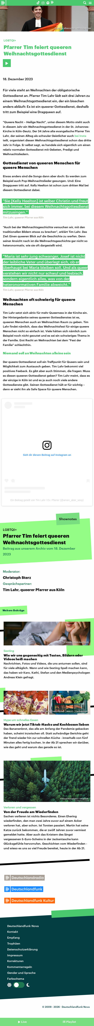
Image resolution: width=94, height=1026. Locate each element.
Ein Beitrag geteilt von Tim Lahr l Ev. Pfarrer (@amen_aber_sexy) (47, 500)
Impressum (15, 955)
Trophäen (13, 943)
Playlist (71, 1021)
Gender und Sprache (21, 972)
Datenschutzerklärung (22, 949)
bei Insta (80, 135)
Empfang (13, 937)
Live (24, 1021)
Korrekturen (15, 961)
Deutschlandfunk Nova (23, 926)
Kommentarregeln (19, 966)
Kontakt (12, 931)
